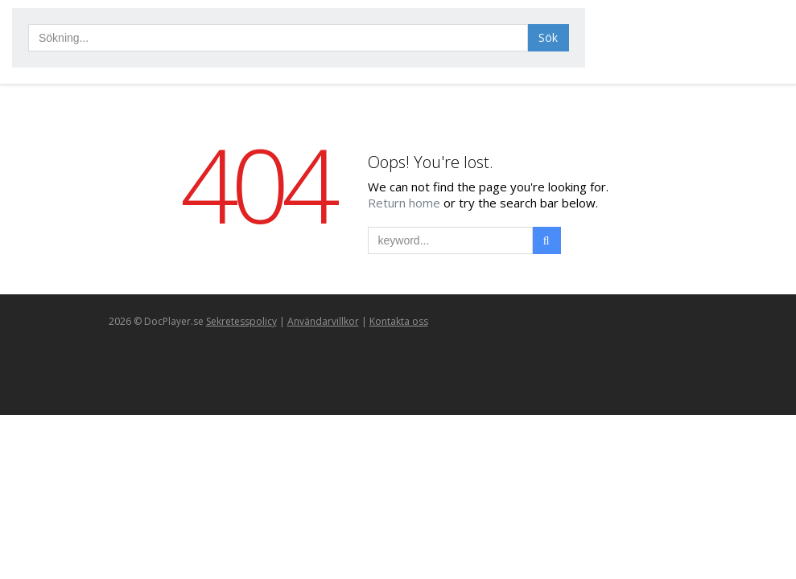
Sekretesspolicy (241, 321)
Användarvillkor (323, 321)
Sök (548, 37)
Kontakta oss (398, 321)
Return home (405, 203)
